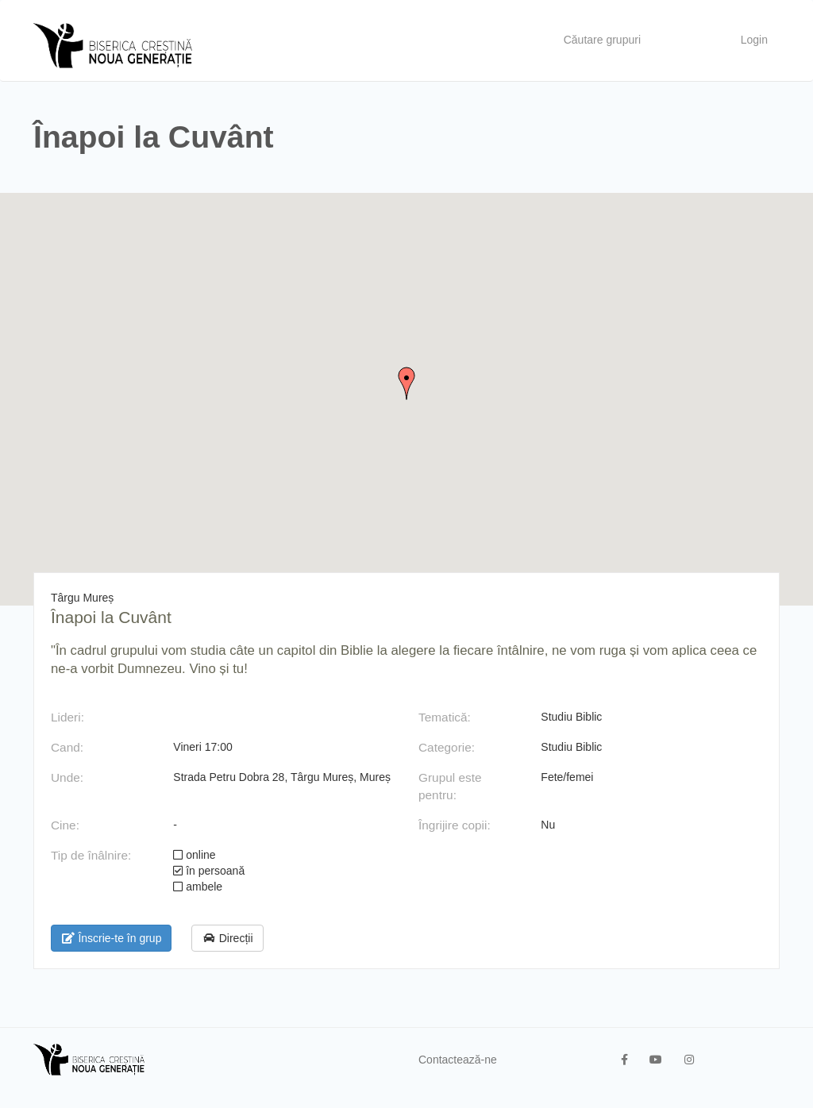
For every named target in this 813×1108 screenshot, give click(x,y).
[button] (406, 383)
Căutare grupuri (602, 39)
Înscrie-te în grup (111, 938)
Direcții (227, 938)
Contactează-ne (457, 1059)
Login (754, 39)
